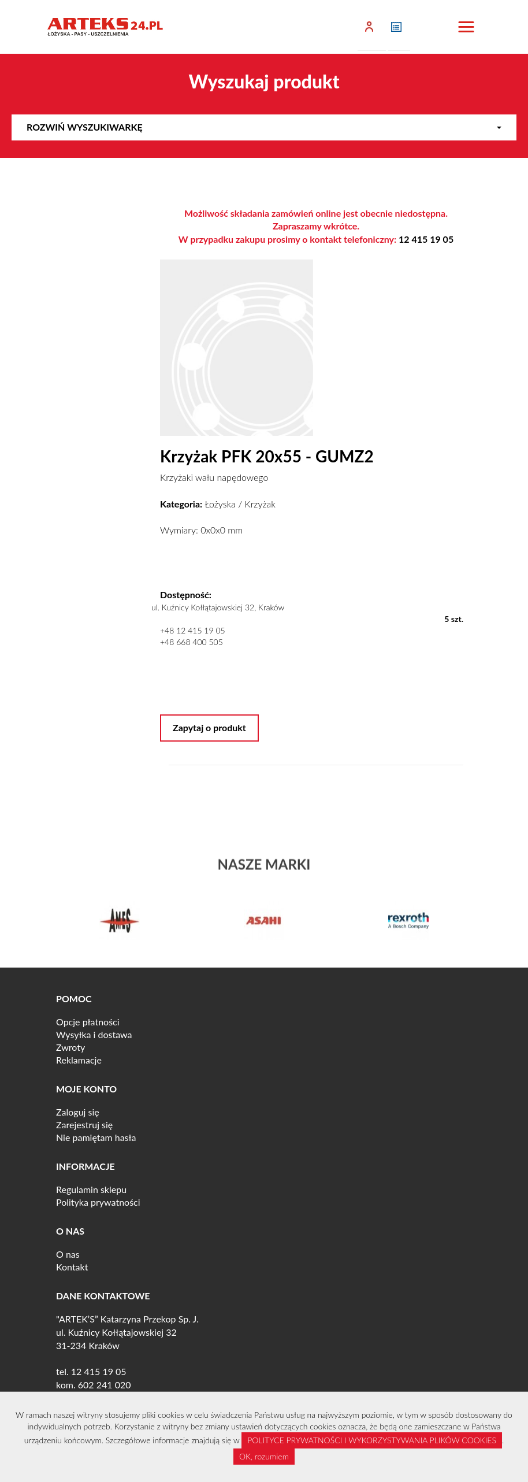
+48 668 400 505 (191, 642)
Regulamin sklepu (91, 1189)
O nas (68, 1253)
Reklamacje (79, 1059)
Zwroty (70, 1047)
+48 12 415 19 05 (192, 630)
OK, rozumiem (264, 1456)
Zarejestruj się (84, 1124)
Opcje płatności (88, 1021)
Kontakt (72, 1266)
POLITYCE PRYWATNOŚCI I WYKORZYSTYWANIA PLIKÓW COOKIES (371, 1440)
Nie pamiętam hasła (96, 1137)
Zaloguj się (77, 1111)
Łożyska (219, 503)
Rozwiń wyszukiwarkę (264, 126)
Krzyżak (260, 503)
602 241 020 (104, 1384)
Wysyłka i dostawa (94, 1034)
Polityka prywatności (98, 1201)
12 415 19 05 (426, 239)
